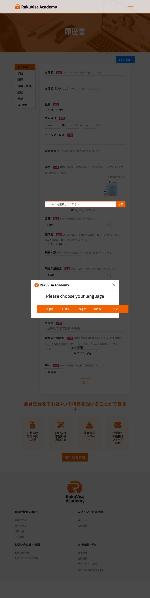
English (50, 309)
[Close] (114, 285)
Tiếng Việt (82, 309)
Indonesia (99, 309)
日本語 (66, 309)
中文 (115, 309)
